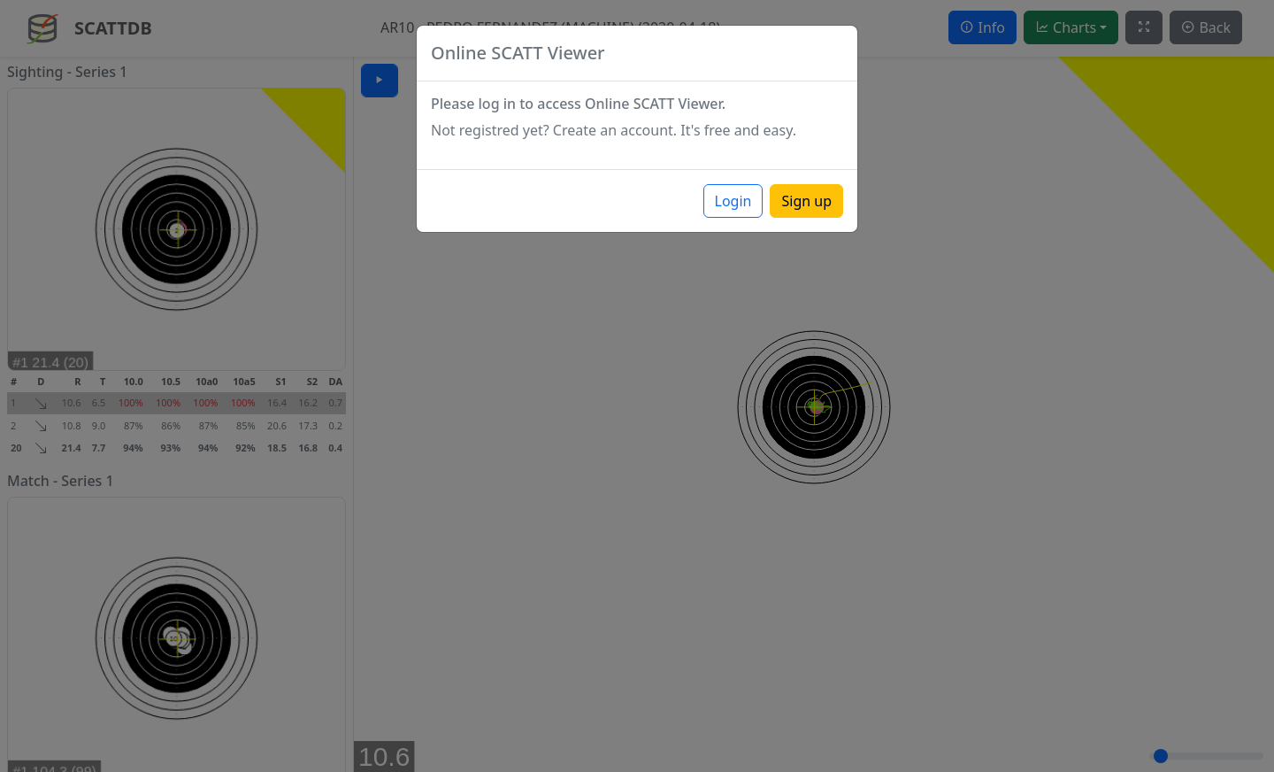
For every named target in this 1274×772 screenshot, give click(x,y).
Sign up (806, 201)
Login (733, 201)
